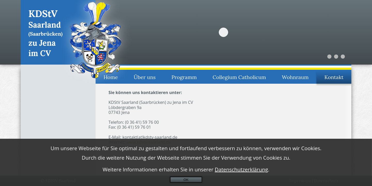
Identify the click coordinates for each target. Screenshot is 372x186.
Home (111, 77)
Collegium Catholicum (239, 77)
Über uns (145, 77)
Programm (184, 77)
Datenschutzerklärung (241, 170)
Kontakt (334, 77)
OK (185, 181)
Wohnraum (295, 77)
